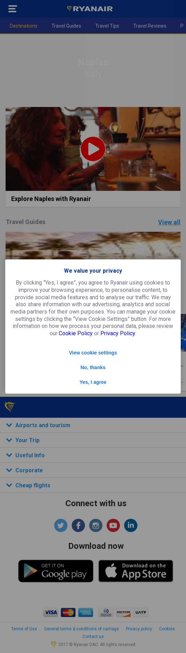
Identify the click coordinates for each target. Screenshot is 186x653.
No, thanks (93, 367)
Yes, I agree (92, 382)
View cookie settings (93, 353)
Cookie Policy (76, 333)
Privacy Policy (117, 333)
